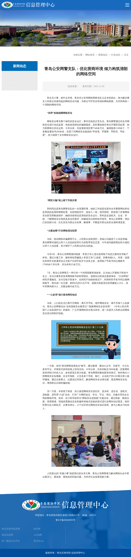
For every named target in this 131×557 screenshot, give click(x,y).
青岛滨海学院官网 (11, 529)
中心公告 (12, 85)
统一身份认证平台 (11, 541)
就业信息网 (7, 535)
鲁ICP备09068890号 (65, 520)
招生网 (36, 529)
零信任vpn (38, 541)
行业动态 (115, 55)
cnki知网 (37, 535)
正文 (126, 55)
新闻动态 (102, 55)
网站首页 (90, 55)
